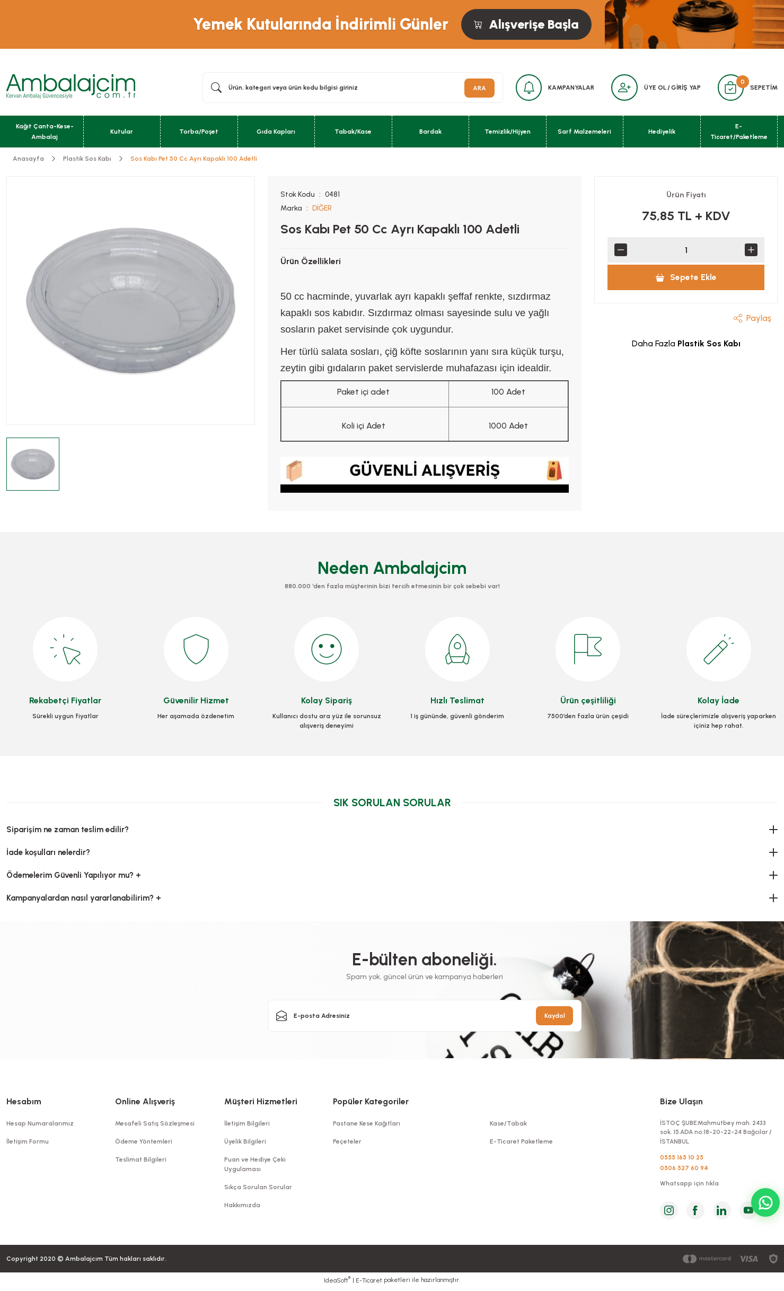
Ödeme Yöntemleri (143, 1142)
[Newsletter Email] (425, 1017)
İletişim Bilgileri (247, 1124)
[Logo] (70, 87)
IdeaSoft (337, 1283)
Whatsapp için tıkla (689, 1187)
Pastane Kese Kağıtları (366, 1124)
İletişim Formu (27, 1142)
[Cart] (730, 88)
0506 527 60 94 (684, 1170)
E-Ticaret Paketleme (521, 1142)
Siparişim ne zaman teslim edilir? (67, 830)
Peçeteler (347, 1142)
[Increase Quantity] (751, 251)
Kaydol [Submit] (554, 1016)
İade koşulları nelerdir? (48, 853)
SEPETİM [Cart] (764, 88)
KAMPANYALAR (568, 88)
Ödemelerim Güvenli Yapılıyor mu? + (73, 876)
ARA (475, 88)
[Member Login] (622, 88)
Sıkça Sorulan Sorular (258, 1188)
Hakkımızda (242, 1206)
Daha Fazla (686, 344)
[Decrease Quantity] (620, 251)
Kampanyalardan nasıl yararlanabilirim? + (83, 899)
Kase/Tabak (508, 1124)
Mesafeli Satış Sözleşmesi (155, 1124)
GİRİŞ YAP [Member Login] (684, 88)
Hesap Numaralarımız (40, 1124)
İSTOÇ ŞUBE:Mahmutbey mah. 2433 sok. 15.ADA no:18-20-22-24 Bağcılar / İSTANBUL (718, 1134)
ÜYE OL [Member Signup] (653, 88)
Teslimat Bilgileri (140, 1160)
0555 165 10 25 (681, 1160)
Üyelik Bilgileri (245, 1142)
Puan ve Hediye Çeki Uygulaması (255, 1165)
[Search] (350, 88)
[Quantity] (686, 251)
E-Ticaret (369, 1283)
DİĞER (322, 209)
